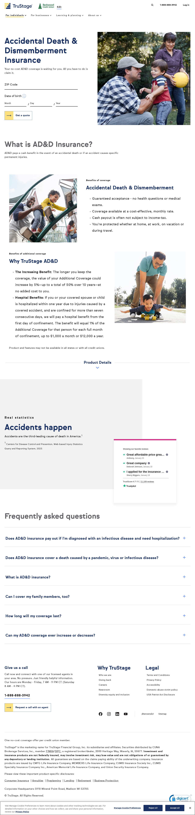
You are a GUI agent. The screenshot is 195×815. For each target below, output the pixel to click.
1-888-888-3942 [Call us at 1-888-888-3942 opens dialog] (168, 5)
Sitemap (162, 714)
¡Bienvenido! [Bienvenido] (148, 714)
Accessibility (153, 685)
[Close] (190, 808)
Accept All (174, 808)
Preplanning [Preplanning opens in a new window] (54, 781)
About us (94, 15)
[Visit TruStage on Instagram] (109, 714)
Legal (154, 668)
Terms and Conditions (158, 675)
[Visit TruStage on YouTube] (126, 714)
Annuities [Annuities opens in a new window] (37, 781)
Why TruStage (116, 668)
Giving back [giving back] (105, 680)
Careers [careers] (103, 685)
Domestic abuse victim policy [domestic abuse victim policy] (162, 690)
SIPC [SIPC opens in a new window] (58, 751)
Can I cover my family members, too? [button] (95, 596)
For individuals (16, 15)
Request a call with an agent (31, 707)
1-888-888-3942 (17, 695)
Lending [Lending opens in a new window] (69, 781)
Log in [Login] (186, 5)
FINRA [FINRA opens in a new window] (50, 751)
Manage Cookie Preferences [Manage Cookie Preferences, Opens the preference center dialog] (127, 808)
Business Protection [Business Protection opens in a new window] (106, 781)
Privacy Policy (154, 680)
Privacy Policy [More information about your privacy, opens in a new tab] (22, 812)
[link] (180, 799)
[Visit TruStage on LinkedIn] (117, 714)
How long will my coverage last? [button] (95, 616)
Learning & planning (69, 15)
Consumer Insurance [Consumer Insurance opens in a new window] (17, 781)
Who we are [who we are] (105, 675)
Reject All (153, 808)
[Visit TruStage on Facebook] (101, 714)
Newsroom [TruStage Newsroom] (104, 690)
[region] (97, 808)
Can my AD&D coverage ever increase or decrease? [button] (95, 635)
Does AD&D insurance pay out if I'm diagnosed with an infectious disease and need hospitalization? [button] (95, 538)
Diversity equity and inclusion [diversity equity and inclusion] (114, 695)
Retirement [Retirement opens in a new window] (84, 781)
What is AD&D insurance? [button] (95, 577)
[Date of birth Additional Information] (24, 96)
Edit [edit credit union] (59, 7)
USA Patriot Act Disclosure (161, 695)
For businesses (41, 15)
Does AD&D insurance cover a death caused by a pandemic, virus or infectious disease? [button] (95, 558)
